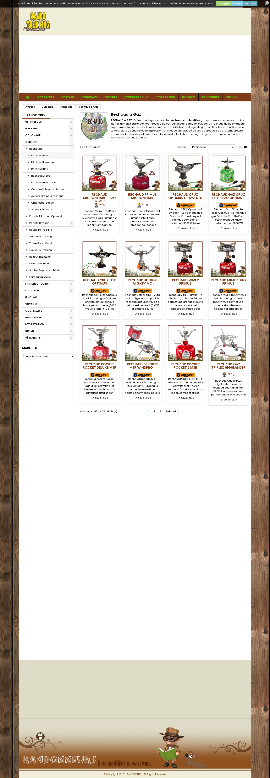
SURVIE (231, 97)
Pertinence (213, 147)
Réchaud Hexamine (43, 182)
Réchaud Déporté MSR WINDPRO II (142, 366)
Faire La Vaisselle (40, 277)
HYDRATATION (165, 97)
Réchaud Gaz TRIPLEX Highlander (228, 366)
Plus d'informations (244, 3)
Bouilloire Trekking (40, 230)
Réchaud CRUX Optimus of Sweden (185, 196)
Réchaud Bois (39, 169)
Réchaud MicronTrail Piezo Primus (99, 197)
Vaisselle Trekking (40, 236)
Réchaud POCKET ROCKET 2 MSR (185, 366)
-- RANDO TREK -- (36, 115)
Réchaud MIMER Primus (185, 282)
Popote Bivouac (39, 223)
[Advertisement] (135, 64)
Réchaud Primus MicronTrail (142, 196)
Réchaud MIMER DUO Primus (228, 282)
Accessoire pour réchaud (47, 196)
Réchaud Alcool (41, 176)
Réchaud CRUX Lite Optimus (99, 282)
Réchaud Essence (42, 162)
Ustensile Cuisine (40, 263)
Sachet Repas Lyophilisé (44, 270)
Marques (29, 348)
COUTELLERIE (33, 311)
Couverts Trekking (40, 250)
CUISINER (111, 97)
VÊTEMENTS (33, 338)
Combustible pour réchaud (48, 189)
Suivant (173, 411)
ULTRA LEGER (45, 97)
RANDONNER (210, 97)
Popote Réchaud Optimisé (46, 216)
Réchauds (35, 149)
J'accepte (223, 3)
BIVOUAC (188, 97)
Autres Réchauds (42, 209)
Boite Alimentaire (40, 257)
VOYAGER (31, 304)
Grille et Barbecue (42, 203)
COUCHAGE (90, 97)
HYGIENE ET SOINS (136, 97)
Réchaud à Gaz (41, 155)
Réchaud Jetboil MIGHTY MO (142, 282)
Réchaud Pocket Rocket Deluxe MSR (99, 366)
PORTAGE (67, 97)
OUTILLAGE (32, 290)
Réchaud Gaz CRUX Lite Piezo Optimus (228, 196)
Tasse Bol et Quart (40, 243)
